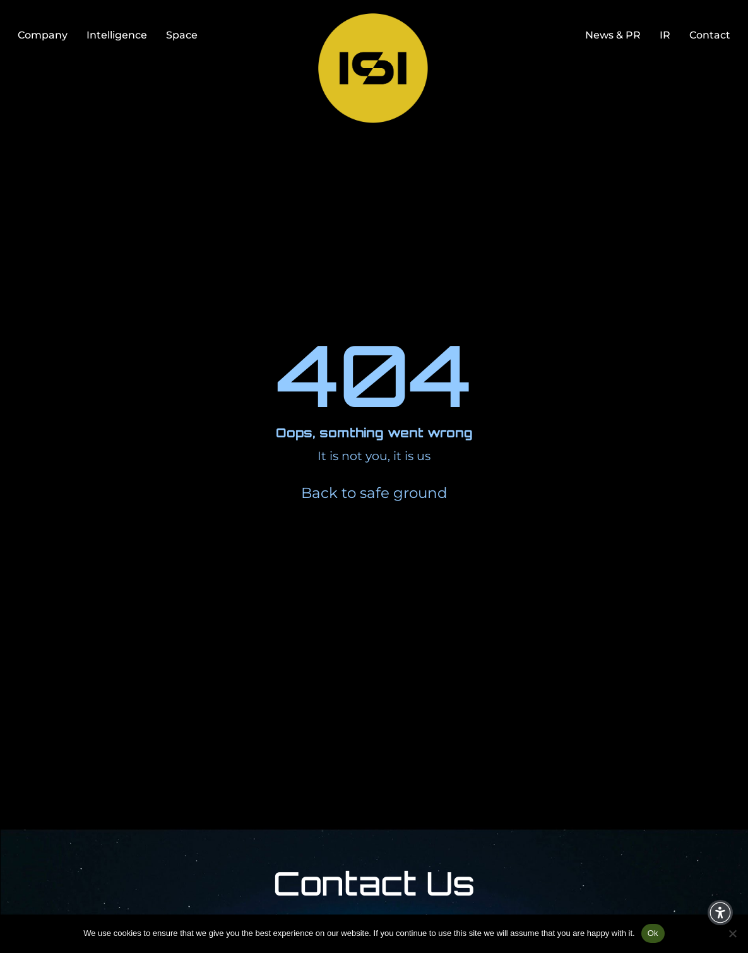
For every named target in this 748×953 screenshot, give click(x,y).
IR (665, 34)
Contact (709, 34)
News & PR (613, 34)
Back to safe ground (374, 493)
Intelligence (116, 34)
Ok (653, 933)
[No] (732, 933)
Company (43, 34)
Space (182, 34)
